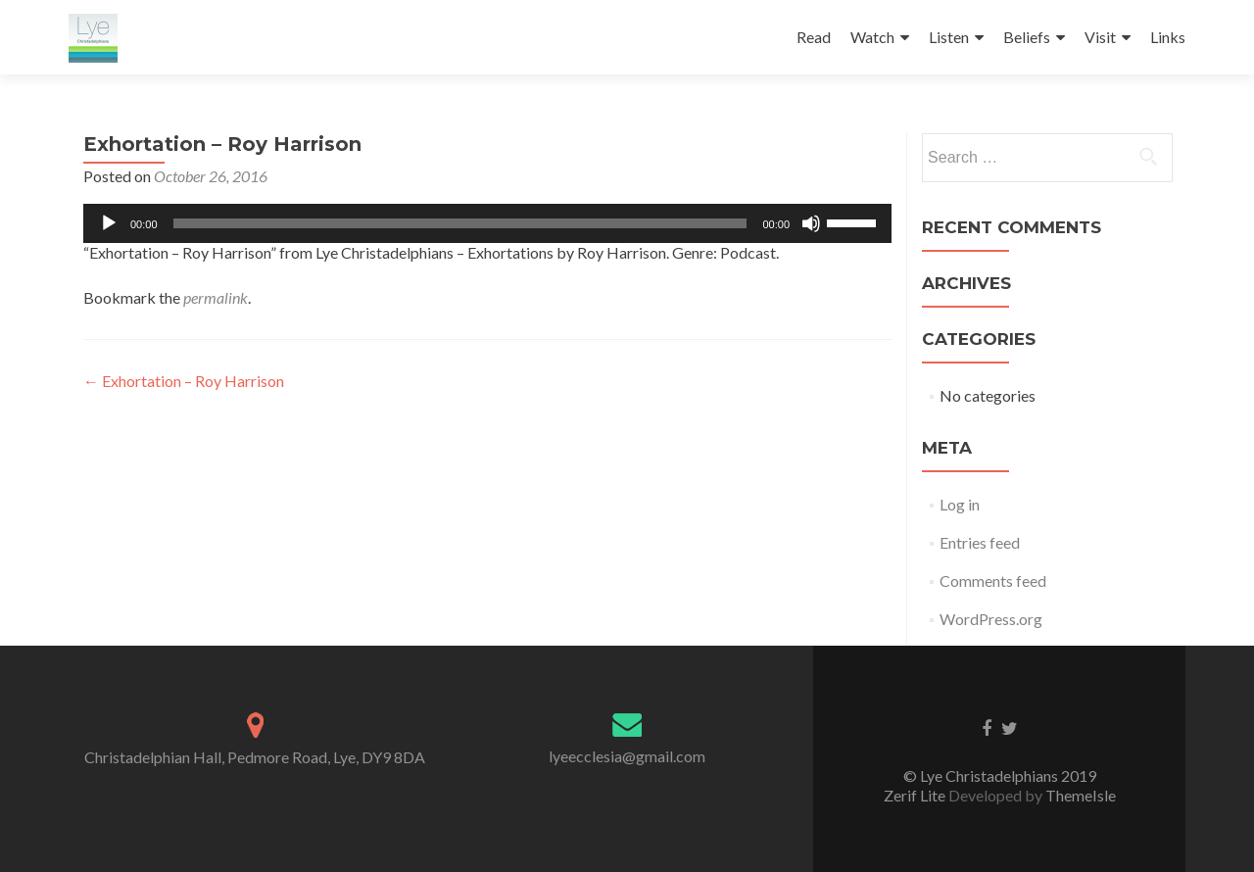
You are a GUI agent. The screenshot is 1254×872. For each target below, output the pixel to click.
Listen (949, 36)
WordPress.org (991, 618)
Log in (960, 504)
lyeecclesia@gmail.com (627, 756)
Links (1167, 36)
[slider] (460, 223)
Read (813, 36)
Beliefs (1026, 36)
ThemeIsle (1080, 795)
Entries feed (980, 542)
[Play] (109, 223)
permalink (215, 297)
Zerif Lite (916, 795)
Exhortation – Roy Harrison (183, 380)
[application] (487, 223)
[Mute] (811, 223)
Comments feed (993, 580)
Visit (1100, 36)
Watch (872, 36)
